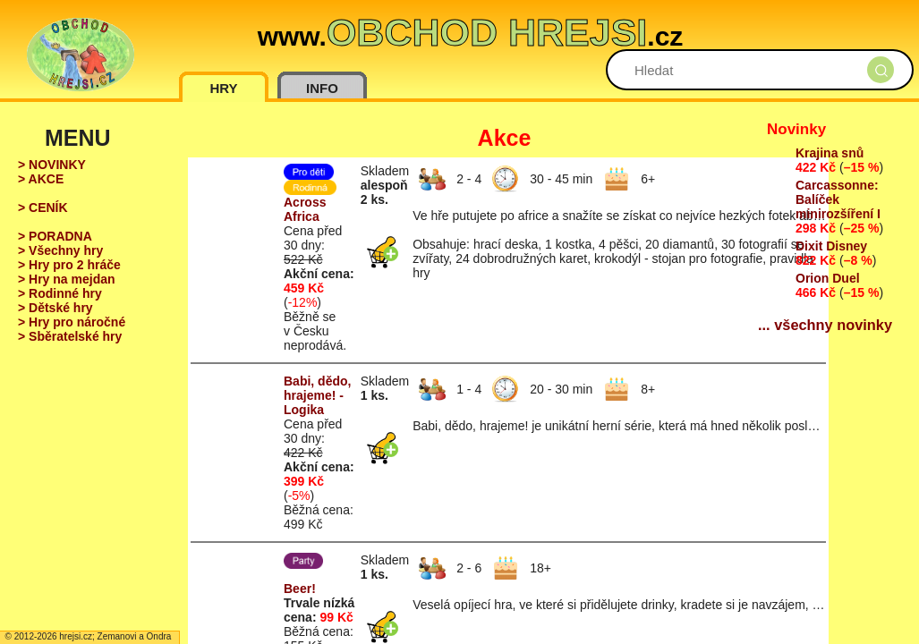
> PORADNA (55, 236)
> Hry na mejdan (66, 279)
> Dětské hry (55, 308)
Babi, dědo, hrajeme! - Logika (317, 395)
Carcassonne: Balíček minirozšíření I (838, 199)
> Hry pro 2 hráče (69, 265)
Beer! (300, 588)
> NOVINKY (52, 164)
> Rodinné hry (60, 293)
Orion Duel (828, 278)
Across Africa (305, 209)
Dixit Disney (831, 246)
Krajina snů (830, 153)
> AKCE (41, 179)
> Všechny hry (60, 250)
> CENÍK (43, 207)
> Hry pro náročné (71, 322)
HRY (223, 88)
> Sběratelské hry (70, 336)
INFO (322, 88)
